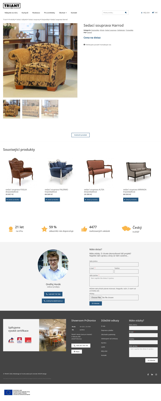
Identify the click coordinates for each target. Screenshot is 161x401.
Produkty (12, 19)
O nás (103, 326)
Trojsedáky (129, 30)
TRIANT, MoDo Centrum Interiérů (81, 334)
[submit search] (125, 12)
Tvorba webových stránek (29, 374)
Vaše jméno (93, 261)
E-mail (91, 268)
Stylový (89, 32)
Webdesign (16, 374)
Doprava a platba (107, 330)
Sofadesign (121, 30)
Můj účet (104, 351)
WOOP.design (42, 374)
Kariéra (103, 343)
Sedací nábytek (22, 19)
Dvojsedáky (45, 19)
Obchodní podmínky (108, 334)
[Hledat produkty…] (115, 13)
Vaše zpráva (93, 275)
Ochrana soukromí (38, 378)
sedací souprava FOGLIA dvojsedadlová (16, 190)
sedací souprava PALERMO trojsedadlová (56, 190)
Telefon (117, 268)
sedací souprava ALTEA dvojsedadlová (94, 190)
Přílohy (91, 294)
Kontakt (103, 355)
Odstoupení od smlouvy (109, 339)
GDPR (103, 347)
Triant (5, 19)
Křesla (102, 30)
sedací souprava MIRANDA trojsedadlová (134, 190)
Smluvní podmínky (47, 378)
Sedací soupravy (34, 19)
